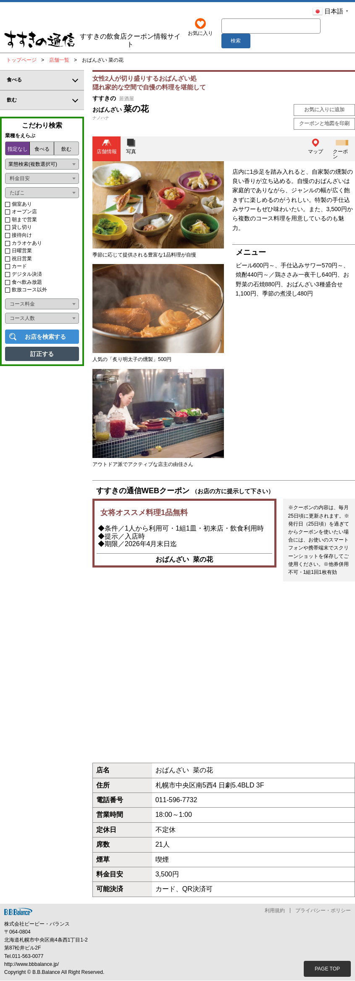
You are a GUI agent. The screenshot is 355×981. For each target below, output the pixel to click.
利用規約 (275, 910)
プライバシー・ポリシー (323, 910)
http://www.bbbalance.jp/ (31, 965)
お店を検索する (45, 337)
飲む (66, 149)
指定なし (18, 149)
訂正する (42, 354)
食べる (42, 149)
